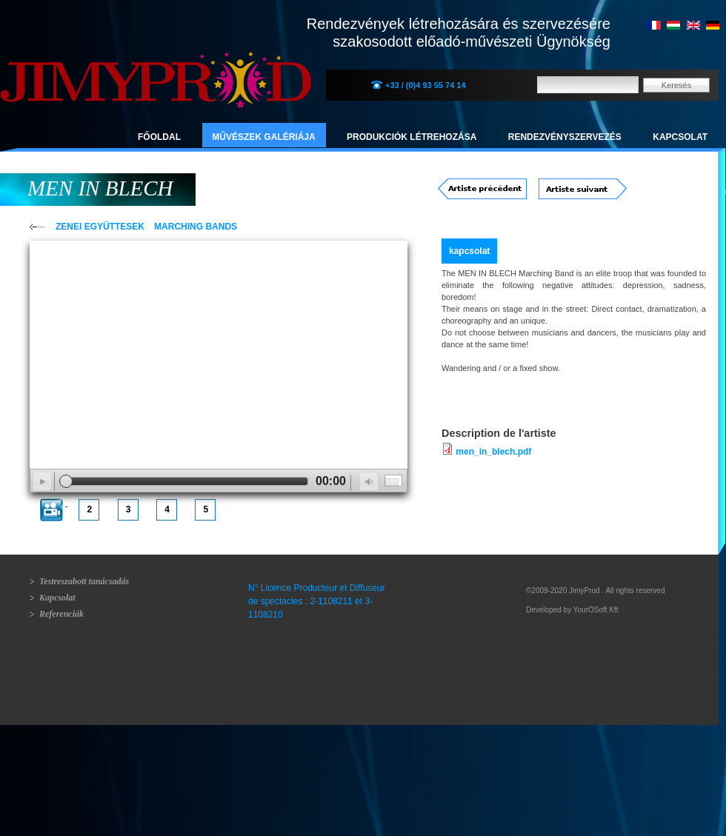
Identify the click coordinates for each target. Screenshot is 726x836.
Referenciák (61, 614)
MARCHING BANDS (195, 226)
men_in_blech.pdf (493, 452)
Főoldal (159, 137)
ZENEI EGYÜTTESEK (100, 226)
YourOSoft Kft (596, 610)
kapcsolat (469, 251)
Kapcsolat (680, 137)
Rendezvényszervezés (565, 137)
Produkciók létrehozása (411, 137)
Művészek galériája (263, 137)
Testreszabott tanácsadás (84, 581)
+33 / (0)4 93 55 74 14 (425, 85)
